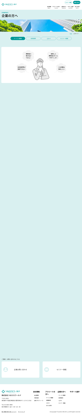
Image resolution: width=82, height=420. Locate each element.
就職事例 (48, 400)
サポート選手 (71, 7)
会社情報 (49, 7)
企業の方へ (64, 7)
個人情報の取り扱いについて (9, 412)
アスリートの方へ (56, 7)
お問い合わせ (77, 2)
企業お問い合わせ (20, 369)
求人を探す (77, 7)
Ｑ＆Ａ (49, 38)
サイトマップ (21, 412)
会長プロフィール (38, 400)
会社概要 (36, 395)
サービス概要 (18, 38)
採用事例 (33, 38)
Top (71, 33)
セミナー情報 (68, 2)
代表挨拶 (36, 398)
